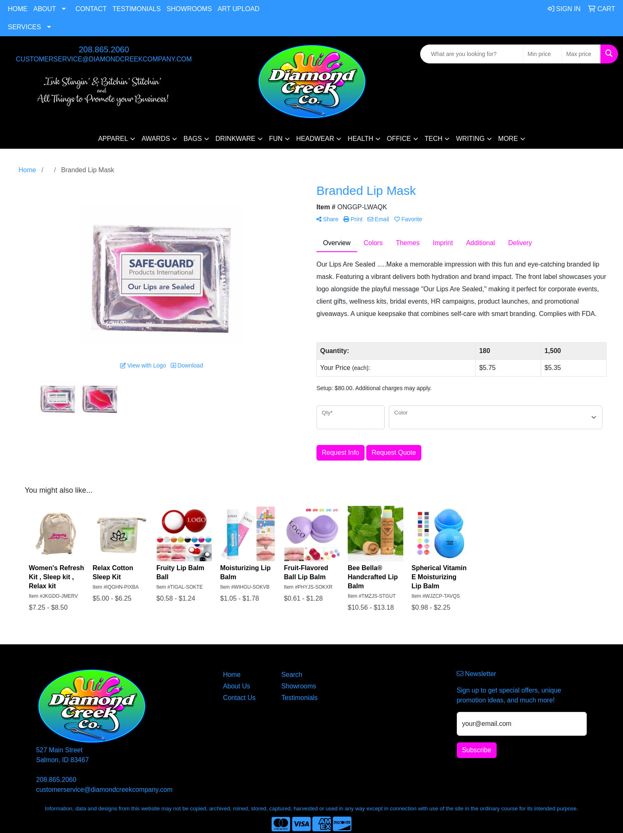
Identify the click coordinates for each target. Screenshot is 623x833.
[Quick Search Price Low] (542, 53)
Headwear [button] (315, 138)
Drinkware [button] (236, 138)
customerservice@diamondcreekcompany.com (104, 59)
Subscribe (476, 749)
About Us (236, 686)
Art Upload (239, 8)
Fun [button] (276, 138)
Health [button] (360, 138)
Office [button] (399, 138)
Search (291, 674)
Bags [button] (193, 138)
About (44, 8)
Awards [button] (156, 138)
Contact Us (239, 697)
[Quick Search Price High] (581, 53)
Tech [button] (434, 138)
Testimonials (136, 8)
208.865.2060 (104, 49)
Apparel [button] (113, 138)
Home (18, 8)
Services (24, 26)
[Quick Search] (471, 53)
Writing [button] (470, 138)
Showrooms (189, 8)
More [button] (508, 138)
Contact (91, 8)
